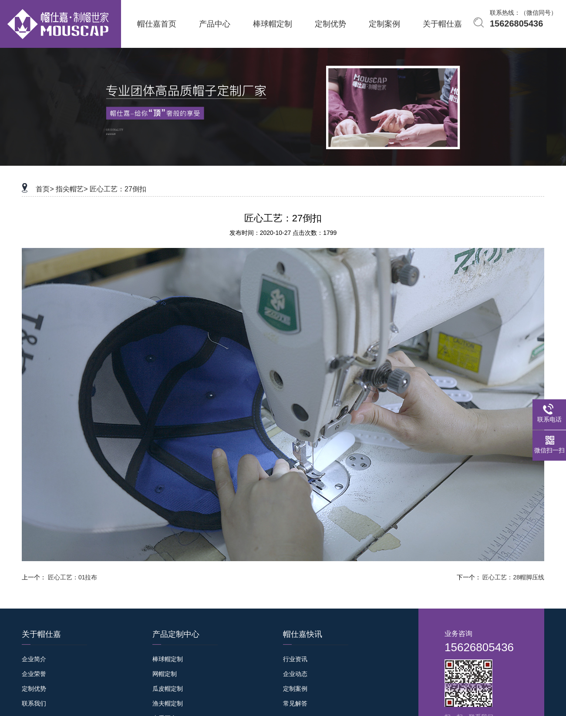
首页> (45, 189)
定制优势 (34, 689)
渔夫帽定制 (167, 703)
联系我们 (34, 703)
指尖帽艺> (72, 189)
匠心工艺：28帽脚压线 (513, 577)
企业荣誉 (34, 674)
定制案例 (295, 689)
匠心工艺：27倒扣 (118, 189)
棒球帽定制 (167, 659)
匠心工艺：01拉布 (73, 577)
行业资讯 (295, 659)
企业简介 (34, 659)
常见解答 (295, 703)
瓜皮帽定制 (167, 689)
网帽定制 (164, 674)
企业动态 (295, 674)
